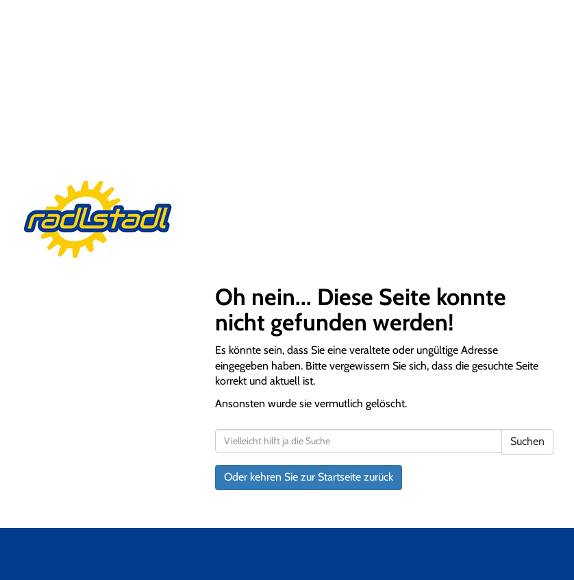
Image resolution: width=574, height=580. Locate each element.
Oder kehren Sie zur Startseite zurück (308, 476)
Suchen (527, 441)
